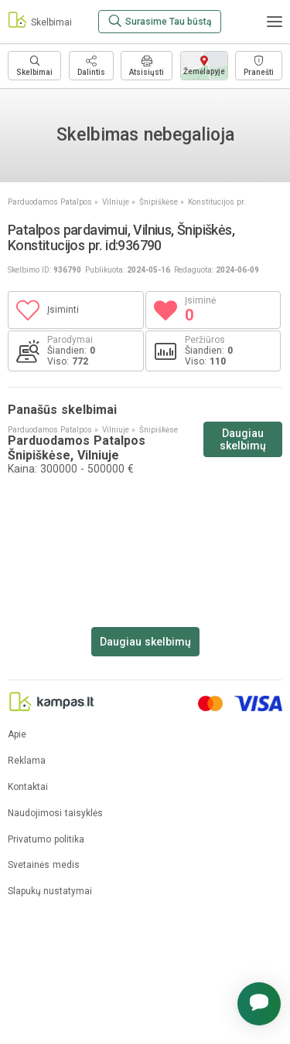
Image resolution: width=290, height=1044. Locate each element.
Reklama (27, 761)
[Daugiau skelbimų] (34, 65)
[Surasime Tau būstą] (159, 21)
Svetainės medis (44, 865)
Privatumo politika (46, 840)
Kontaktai (28, 787)
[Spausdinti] (146, 65)
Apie (17, 735)
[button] (259, 1003)
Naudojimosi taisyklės (55, 813)
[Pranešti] (258, 65)
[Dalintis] (91, 65)
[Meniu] (274, 21)
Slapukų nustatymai (50, 891)
